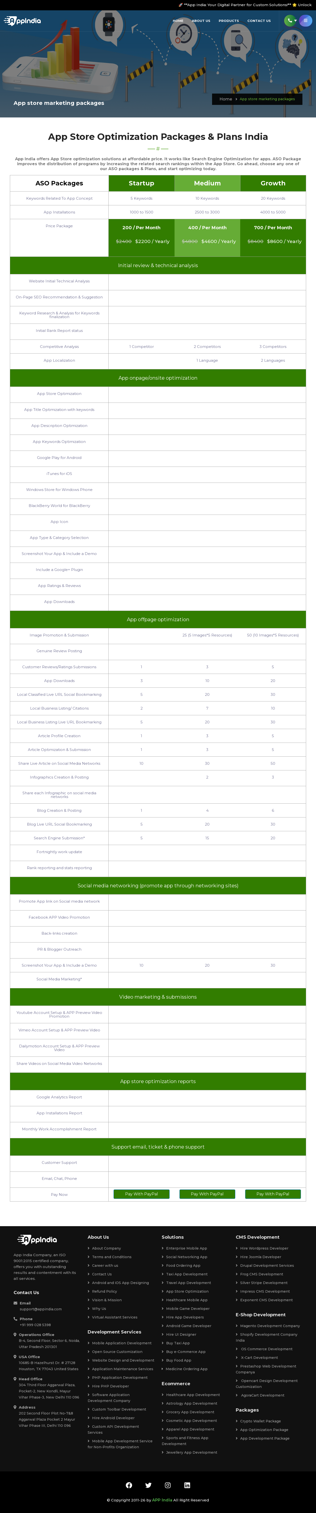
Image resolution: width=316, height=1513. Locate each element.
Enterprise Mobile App (184, 1248)
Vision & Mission (105, 1300)
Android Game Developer (186, 1326)
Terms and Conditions (110, 1257)
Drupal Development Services (265, 1265)
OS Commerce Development (264, 1349)
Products (229, 21)
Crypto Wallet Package (258, 1421)
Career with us (103, 1265)
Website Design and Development (121, 1360)
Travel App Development (186, 1283)
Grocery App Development (188, 1412)
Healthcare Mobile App (185, 1300)
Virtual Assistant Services (113, 1317)
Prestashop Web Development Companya (266, 1369)
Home (178, 21)
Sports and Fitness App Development (185, 1441)
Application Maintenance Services (120, 1369)
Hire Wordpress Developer (262, 1248)
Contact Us (100, 1274)
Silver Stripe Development (262, 1283)
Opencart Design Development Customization (267, 1384)
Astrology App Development (189, 1403)
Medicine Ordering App (185, 1369)
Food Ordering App (181, 1265)
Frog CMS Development (259, 1274)
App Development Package (263, 1438)
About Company (104, 1248)
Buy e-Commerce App (184, 1352)
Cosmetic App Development (189, 1420)
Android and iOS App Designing (118, 1283)
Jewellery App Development (189, 1452)
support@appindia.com (41, 1309)
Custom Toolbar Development (117, 1409)
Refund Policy (102, 1291)
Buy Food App (176, 1360)
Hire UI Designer (179, 1334)
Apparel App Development (188, 1429)
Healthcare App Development (191, 1395)
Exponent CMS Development (264, 1300)
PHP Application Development (118, 1377)
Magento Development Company (268, 1326)
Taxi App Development (185, 1274)
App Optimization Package (262, 1430)
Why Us (97, 1308)
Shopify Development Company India (266, 1337)
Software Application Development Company (109, 1398)
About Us (201, 21)
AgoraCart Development (260, 1395)
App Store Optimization (185, 1291)
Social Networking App (184, 1257)
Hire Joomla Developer (258, 1257)
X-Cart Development (257, 1357)
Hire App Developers (183, 1317)
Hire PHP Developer (108, 1386)
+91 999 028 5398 (35, 1325)
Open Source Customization (115, 1352)
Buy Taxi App (176, 1343)
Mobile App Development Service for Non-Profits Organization (120, 1444)
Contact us (259, 21)
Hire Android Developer (111, 1418)
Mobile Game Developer (186, 1308)
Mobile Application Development (120, 1343)
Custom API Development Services (113, 1429)
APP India (162, 1500)
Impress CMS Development (263, 1291)
